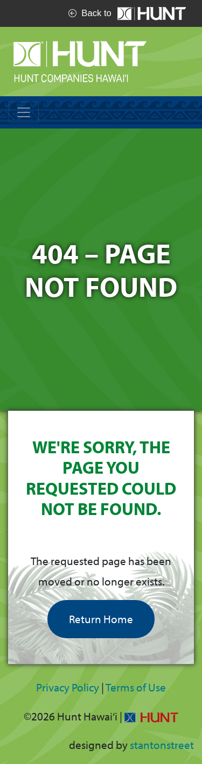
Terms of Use (136, 687)
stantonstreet (162, 745)
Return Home (101, 619)
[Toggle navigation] (24, 112)
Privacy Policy (67, 687)
